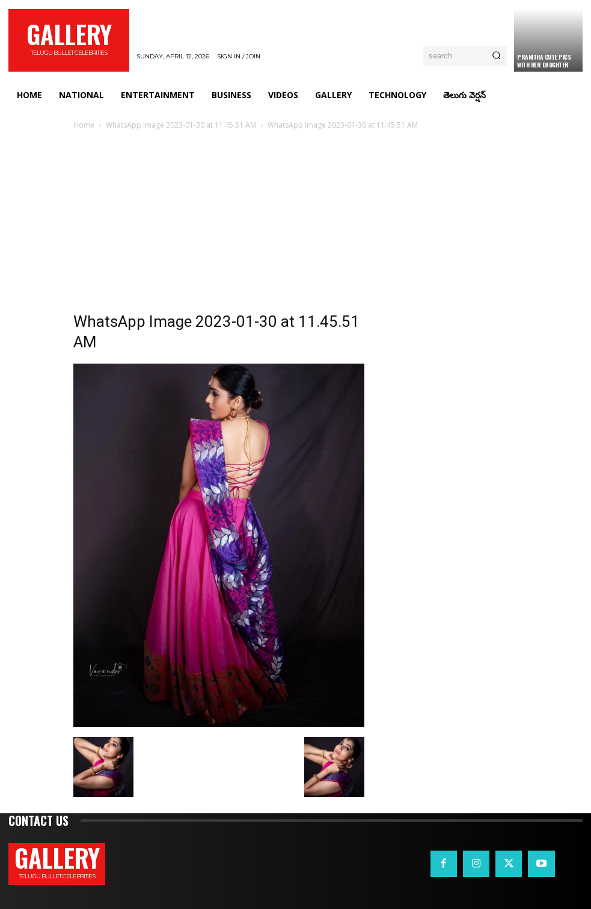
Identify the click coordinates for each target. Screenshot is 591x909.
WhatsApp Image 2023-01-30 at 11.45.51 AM (181, 125)
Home (83, 125)
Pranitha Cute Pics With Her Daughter (544, 60)
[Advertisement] (295, 222)
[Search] (496, 56)
